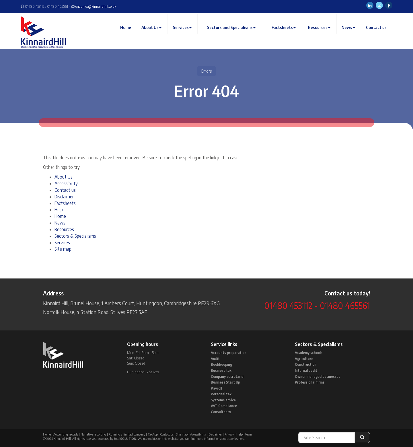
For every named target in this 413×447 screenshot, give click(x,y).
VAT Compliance (224, 406)
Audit (215, 359)
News (349, 32)
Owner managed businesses (317, 376)
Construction (305, 364)
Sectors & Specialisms (75, 236)
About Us (154, 32)
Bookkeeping (221, 364)
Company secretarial (227, 376)
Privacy (229, 434)
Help (58, 209)
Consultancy (221, 412)
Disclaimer (64, 197)
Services (184, 32)
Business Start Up (225, 382)
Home (128, 32)
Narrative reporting (93, 434)
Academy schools (308, 353)
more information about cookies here (220, 438)
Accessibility (66, 183)
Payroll (216, 388)
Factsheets (285, 32)
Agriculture (304, 359)
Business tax (221, 370)
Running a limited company (127, 434)
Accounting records (65, 434)
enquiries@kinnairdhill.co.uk (95, 6)
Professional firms (309, 382)
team (248, 434)
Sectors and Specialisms (233, 32)
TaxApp (153, 434)
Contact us (376, 32)
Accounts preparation (228, 353)
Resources (320, 32)
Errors (206, 71)
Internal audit (306, 370)
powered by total (117, 438)
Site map (62, 249)
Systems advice (223, 400)
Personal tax (221, 394)
